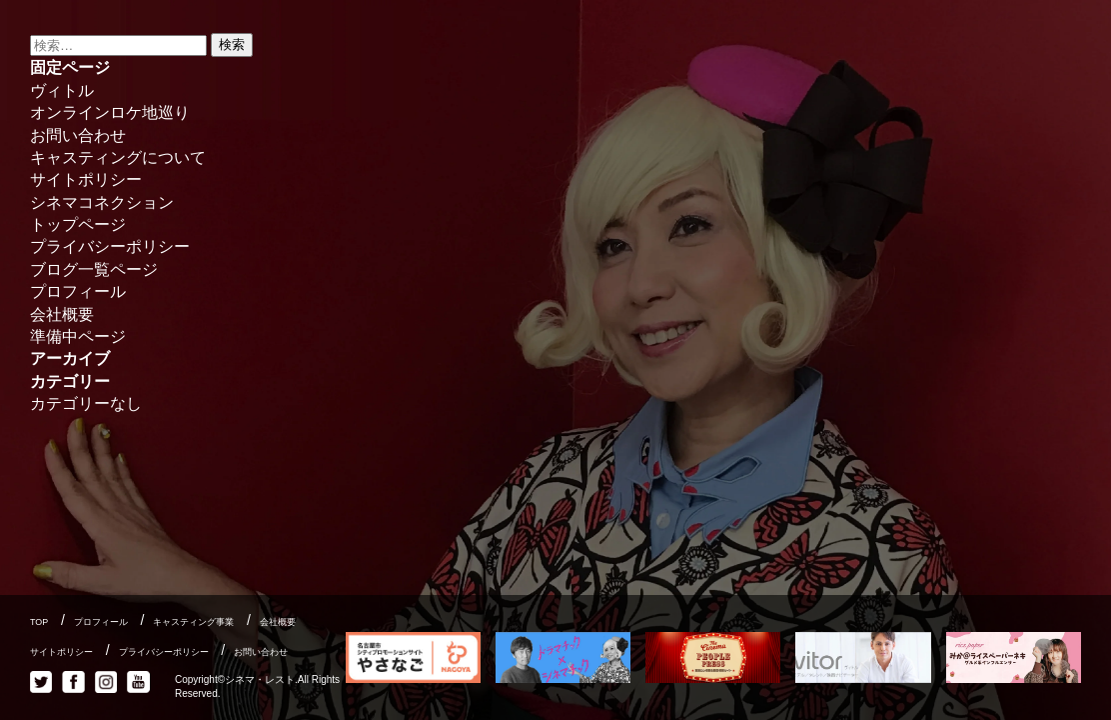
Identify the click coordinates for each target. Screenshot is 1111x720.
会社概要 (62, 314)
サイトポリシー (86, 179)
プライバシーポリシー (110, 246)
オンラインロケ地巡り (110, 112)
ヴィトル (62, 90)
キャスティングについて (118, 157)
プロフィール (78, 291)
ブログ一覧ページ (94, 269)
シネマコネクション (102, 202)
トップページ (78, 224)
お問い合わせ (78, 135)
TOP (39, 622)
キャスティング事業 (193, 622)
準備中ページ (78, 336)
